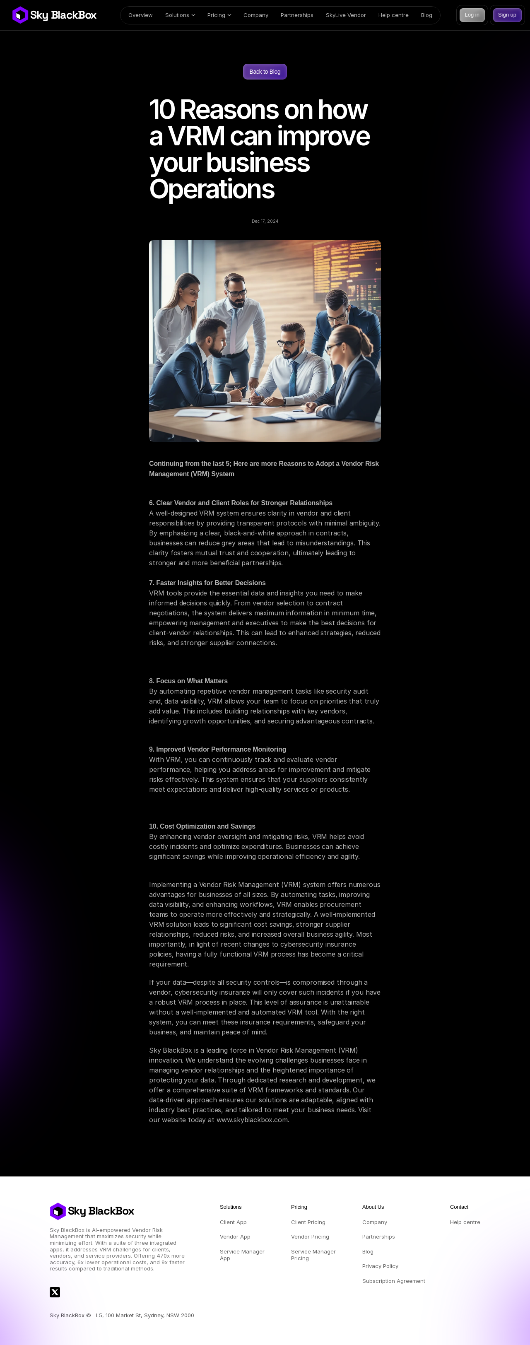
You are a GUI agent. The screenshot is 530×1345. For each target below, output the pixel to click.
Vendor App (235, 1236)
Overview (140, 15)
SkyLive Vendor (346, 15)
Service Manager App (243, 1254)
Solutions (177, 15)
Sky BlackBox (63, 15)
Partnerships (297, 15)
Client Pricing (308, 1222)
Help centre (393, 15)
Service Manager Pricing (314, 1254)
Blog (426, 15)
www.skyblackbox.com (252, 1120)
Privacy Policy (380, 1266)
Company (255, 15)
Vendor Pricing (310, 1236)
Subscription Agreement (393, 1281)
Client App (233, 1222)
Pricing (216, 15)
